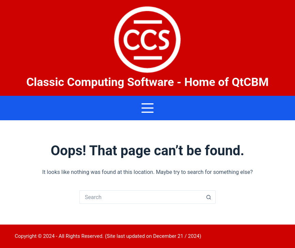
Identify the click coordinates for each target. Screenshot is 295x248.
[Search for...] (140, 197)
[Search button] (209, 197)
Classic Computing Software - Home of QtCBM (147, 82)
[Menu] (147, 108)
